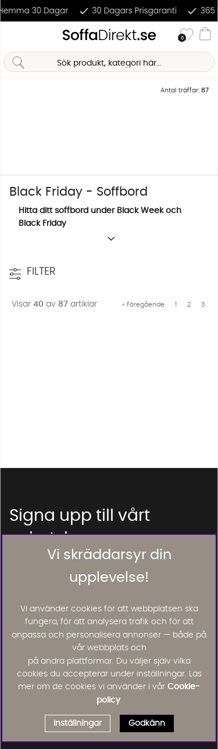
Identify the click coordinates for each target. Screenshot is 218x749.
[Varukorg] (205, 35)
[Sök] (108, 62)
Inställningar (77, 723)
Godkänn (146, 723)
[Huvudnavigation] (13, 35)
